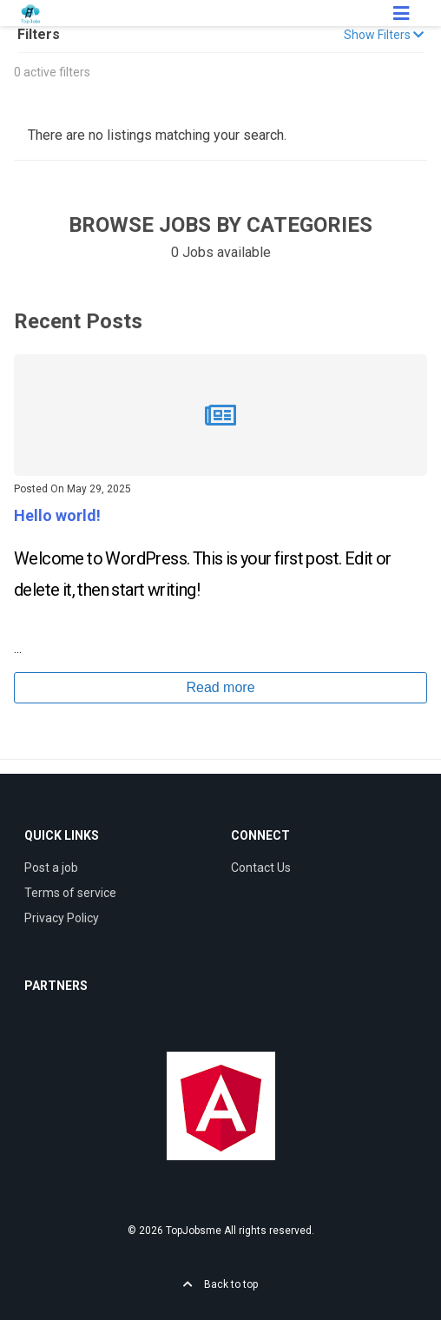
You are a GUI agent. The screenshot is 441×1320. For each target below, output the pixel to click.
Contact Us (261, 867)
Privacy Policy (61, 918)
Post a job (51, 867)
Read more (220, 687)
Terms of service (70, 893)
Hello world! (57, 515)
